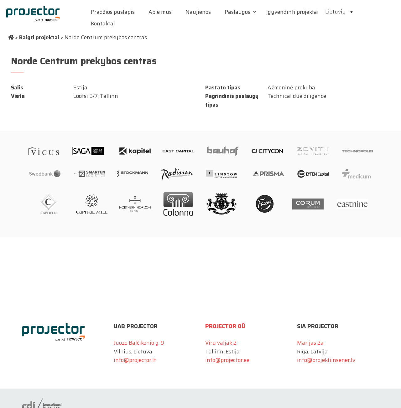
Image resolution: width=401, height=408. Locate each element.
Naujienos (198, 12)
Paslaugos (237, 12)
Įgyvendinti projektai (292, 12)
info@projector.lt (135, 360)
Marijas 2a (310, 343)
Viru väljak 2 (221, 343)
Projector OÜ (225, 326)
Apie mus (160, 12)
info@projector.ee (227, 360)
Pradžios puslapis (113, 12)
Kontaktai (103, 23)
